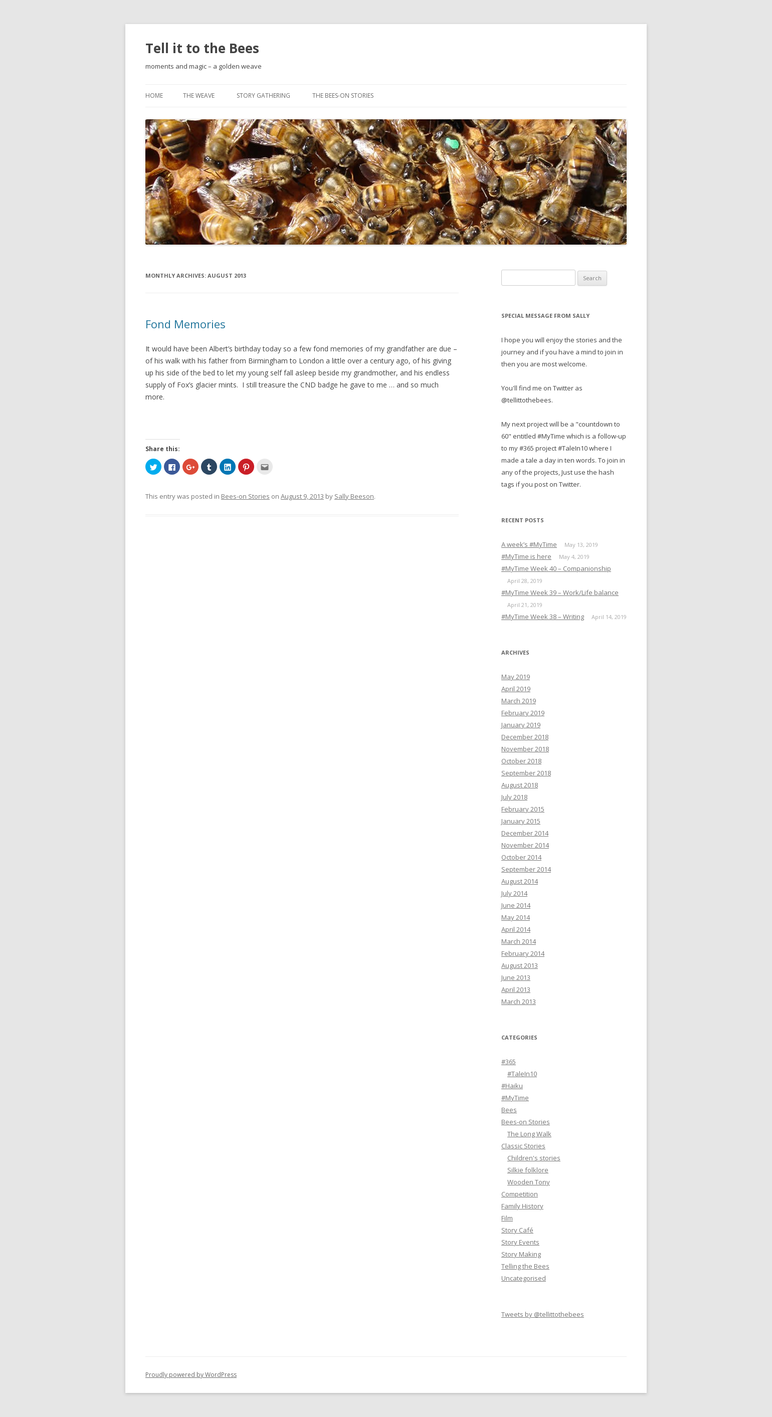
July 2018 (514, 796)
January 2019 (520, 724)
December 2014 (524, 833)
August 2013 (519, 965)
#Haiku (512, 1085)
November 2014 (525, 845)
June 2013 (515, 977)
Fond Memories (185, 323)
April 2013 (515, 989)
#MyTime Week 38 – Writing (542, 616)
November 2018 (525, 748)
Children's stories (533, 1157)
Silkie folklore (527, 1169)
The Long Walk (529, 1133)
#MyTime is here (526, 556)
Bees (509, 1109)
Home (154, 95)
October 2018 (521, 760)
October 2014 (521, 857)
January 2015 (520, 821)
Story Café (517, 1230)
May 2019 (515, 676)
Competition (519, 1193)
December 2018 (524, 736)
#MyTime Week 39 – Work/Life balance (560, 592)
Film (507, 1218)
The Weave (199, 95)
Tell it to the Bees (202, 48)
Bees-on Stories (245, 496)
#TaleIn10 (522, 1073)
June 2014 (515, 905)
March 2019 (518, 700)
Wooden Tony (528, 1181)
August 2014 (519, 881)
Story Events (520, 1242)
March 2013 (518, 1001)
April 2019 (515, 688)
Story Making (521, 1254)
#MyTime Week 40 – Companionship (556, 568)
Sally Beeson (354, 496)
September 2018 (526, 772)
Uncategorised (523, 1278)
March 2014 (518, 941)
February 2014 (522, 953)
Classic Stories (523, 1145)
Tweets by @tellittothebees (542, 1314)
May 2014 (515, 917)
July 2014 (514, 893)
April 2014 (515, 929)
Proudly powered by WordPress (191, 1374)
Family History (522, 1205)
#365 (508, 1061)
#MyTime (515, 1097)
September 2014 (526, 869)
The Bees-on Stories (342, 95)
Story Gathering (263, 95)
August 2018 (519, 784)
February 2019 (522, 712)
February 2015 (522, 809)
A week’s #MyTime (529, 544)
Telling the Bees (525, 1266)
